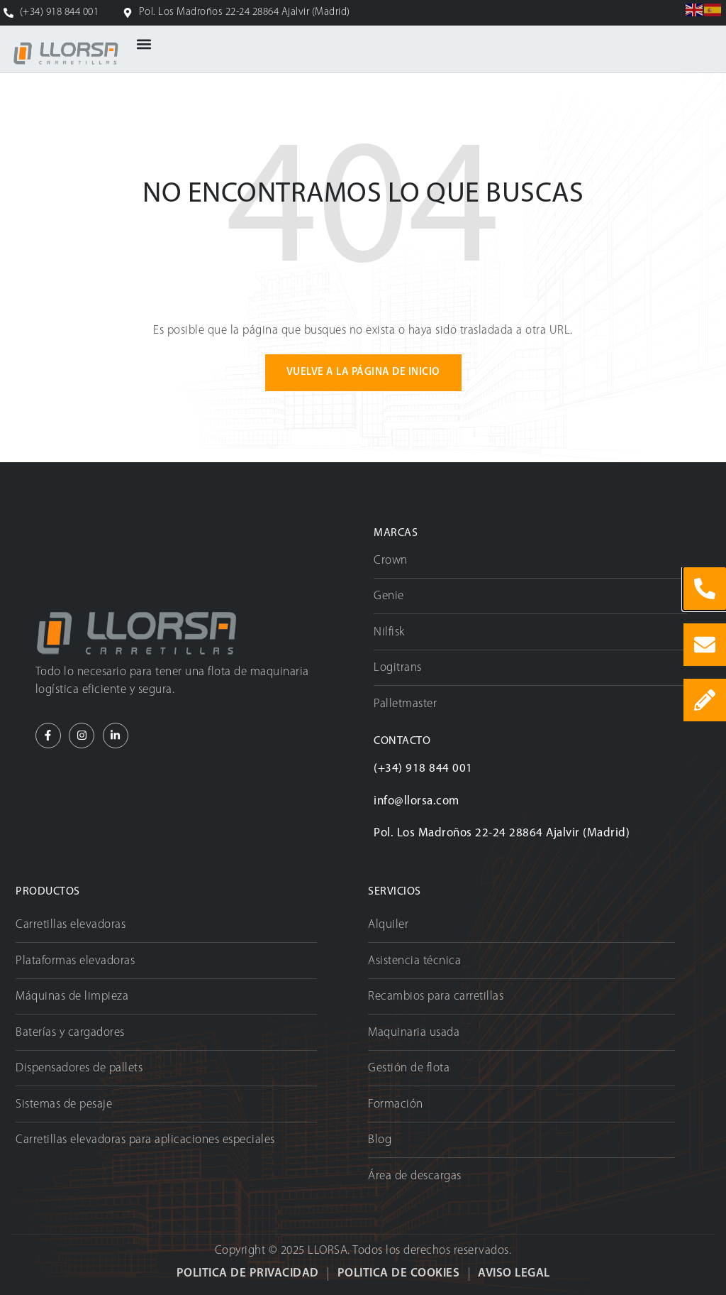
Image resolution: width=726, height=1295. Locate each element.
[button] (144, 44)
